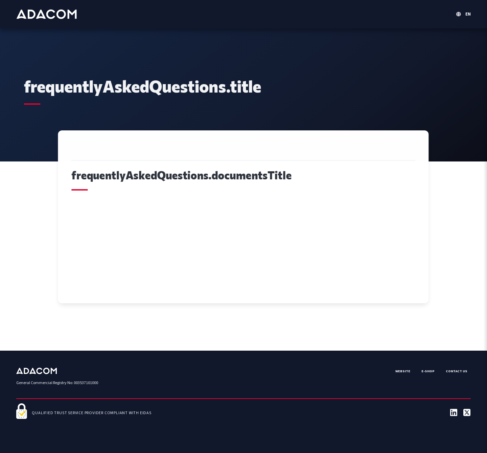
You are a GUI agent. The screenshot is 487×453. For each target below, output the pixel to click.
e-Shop (428, 371)
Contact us (456, 371)
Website (402, 371)
